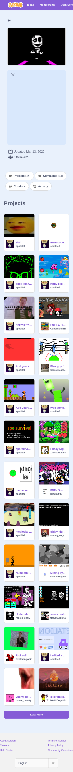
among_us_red (58, 535)
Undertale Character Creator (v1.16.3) (24, 614)
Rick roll (21, 655)
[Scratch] (15, 5)
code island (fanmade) (24, 283)
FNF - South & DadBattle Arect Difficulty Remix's (58, 490)
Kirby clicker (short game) (58, 283)
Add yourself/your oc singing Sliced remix (24, 366)
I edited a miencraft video (58, 655)
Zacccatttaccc (58, 452)
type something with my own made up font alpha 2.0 (58, 407)
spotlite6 (20, 246)
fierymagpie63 (58, 618)
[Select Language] (36, 763)
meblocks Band (24, 531)
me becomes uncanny (24, 490)
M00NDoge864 (58, 700)
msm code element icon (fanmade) (58, 242)
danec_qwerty (23, 700)
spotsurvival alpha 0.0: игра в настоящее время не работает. (24, 448)
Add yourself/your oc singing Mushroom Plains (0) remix (24, 407)
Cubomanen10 (58, 328)
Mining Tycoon (58, 572)
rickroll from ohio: (24, 325)
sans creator (58, 614)
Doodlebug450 (58, 576)
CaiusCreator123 (58, 370)
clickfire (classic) (58, 696)
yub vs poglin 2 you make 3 (24, 696)
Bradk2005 (56, 494)
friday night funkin (58, 531)
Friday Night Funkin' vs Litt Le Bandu (58, 448)
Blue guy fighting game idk (58, 366)
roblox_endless (24, 618)
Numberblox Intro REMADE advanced (24, 572)
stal (18, 242)
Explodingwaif (24, 659)
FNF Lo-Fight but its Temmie (58, 325)
